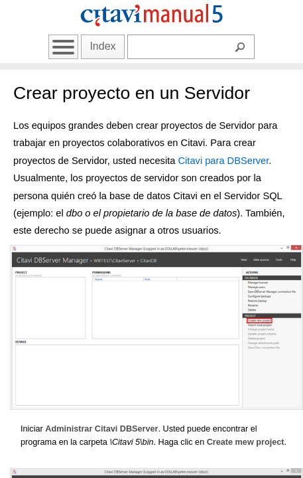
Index (102, 46)
